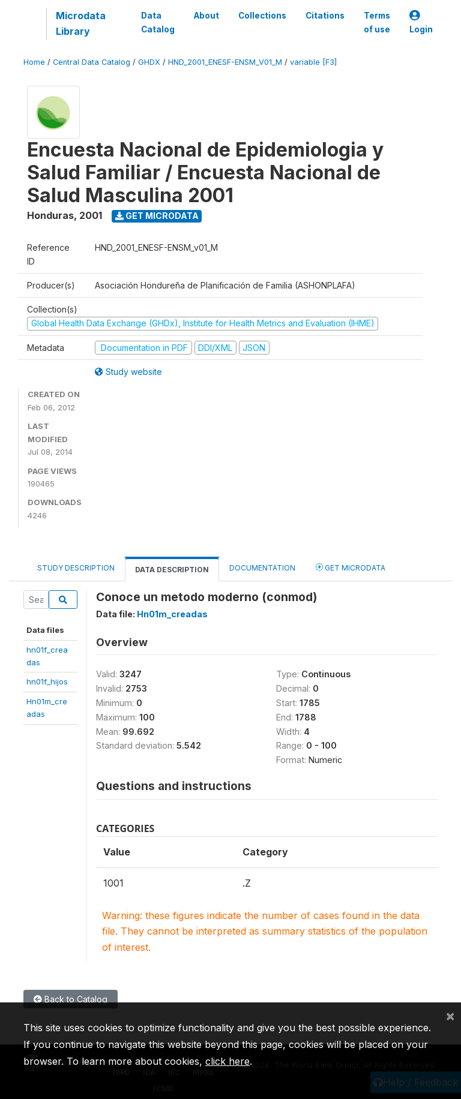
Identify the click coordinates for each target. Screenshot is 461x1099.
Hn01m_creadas (172, 614)
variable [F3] (313, 62)
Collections (262, 15)
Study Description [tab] (76, 567)
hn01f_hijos (47, 681)
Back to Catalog (70, 999)
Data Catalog (158, 22)
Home (34, 62)
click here (227, 1061)
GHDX (149, 62)
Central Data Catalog (91, 62)
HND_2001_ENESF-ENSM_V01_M (225, 62)
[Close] (450, 1015)
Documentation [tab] (262, 567)
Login (421, 22)
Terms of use (377, 22)
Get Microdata (157, 216)
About (206, 15)
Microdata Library (81, 23)
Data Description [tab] (172, 569)
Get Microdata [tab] (350, 567)
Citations (325, 15)
